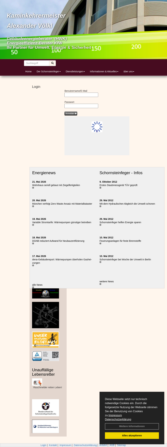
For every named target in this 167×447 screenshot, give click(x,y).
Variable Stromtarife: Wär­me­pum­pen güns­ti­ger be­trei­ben (61, 222)
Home (28, 71)
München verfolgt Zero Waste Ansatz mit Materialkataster (62, 203)
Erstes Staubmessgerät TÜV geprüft (118, 185)
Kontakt (53, 445)
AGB (112, 445)
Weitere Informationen (132, 426)
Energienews (44, 172)
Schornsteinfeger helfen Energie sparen (120, 222)
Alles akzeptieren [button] (132, 435)
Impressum (115, 415)
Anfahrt (103, 445)
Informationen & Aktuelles (104, 71)
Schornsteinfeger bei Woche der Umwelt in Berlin (125, 259)
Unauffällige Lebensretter (43, 372)
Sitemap (121, 445)
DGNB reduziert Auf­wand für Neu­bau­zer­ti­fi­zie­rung (58, 241)
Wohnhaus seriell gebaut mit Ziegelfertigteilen (56, 185)
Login (43, 445)
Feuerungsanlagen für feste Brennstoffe (120, 241)
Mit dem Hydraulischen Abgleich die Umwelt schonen (127, 203)
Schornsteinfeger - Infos (121, 172)
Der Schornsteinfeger (49, 71)
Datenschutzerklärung (118, 419)
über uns (128, 71)
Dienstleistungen (75, 71)
